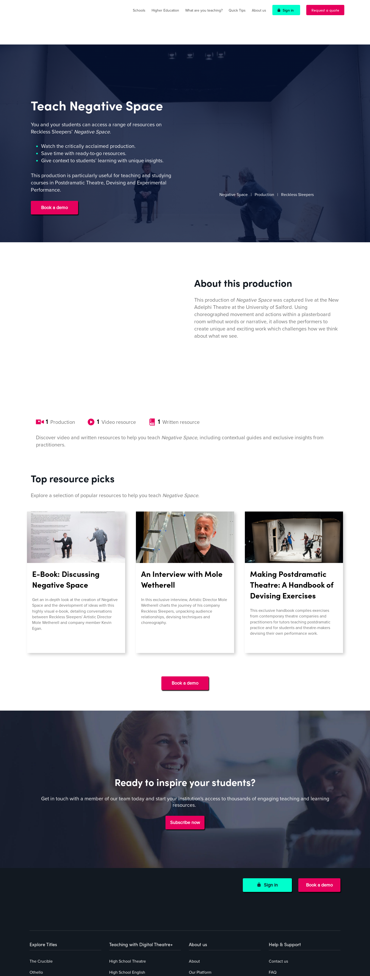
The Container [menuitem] (42, 899)
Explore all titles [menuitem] (44, 910)
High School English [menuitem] (127, 866)
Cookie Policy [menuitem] (281, 899)
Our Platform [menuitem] (200, 866)
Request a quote (325, 10)
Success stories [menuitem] (202, 899)
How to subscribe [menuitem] (204, 877)
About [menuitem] (194, 855)
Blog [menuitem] (193, 921)
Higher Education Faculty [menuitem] (131, 899)
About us (259, 10)
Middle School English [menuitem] (129, 888)
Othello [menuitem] (36, 866)
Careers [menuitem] (196, 932)
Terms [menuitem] (274, 888)
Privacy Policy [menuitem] (281, 877)
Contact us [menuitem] (278, 855)
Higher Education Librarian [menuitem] (133, 910)
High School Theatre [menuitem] (127, 855)
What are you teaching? (204, 10)
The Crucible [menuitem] (41, 855)
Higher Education (165, 10)
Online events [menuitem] (201, 910)
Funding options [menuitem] (203, 888)
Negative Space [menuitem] (44, 888)
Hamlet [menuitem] (36, 877)
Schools (139, 10)
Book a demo (54, 190)
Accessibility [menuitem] (280, 910)
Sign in (288, 10)
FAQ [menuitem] (272, 866)
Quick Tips (237, 10)
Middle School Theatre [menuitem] (129, 877)
